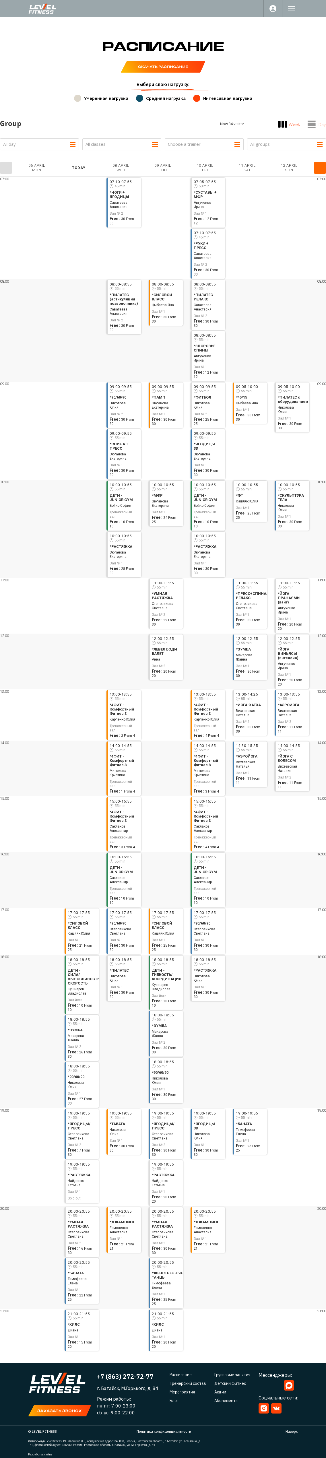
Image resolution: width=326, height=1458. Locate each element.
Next (320, 168)
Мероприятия (182, 1392)
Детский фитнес (230, 1383)
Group (10, 123)
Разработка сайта (40, 1454)
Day (322, 124)
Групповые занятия (232, 1374)
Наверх (292, 1431)
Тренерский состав (188, 1383)
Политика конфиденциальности (164, 1431)
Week (294, 124)
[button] (59, 1411)
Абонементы (226, 1400)
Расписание (181, 1374)
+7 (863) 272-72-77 (125, 1376)
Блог (174, 1400)
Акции (220, 1392)
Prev (6, 168)
